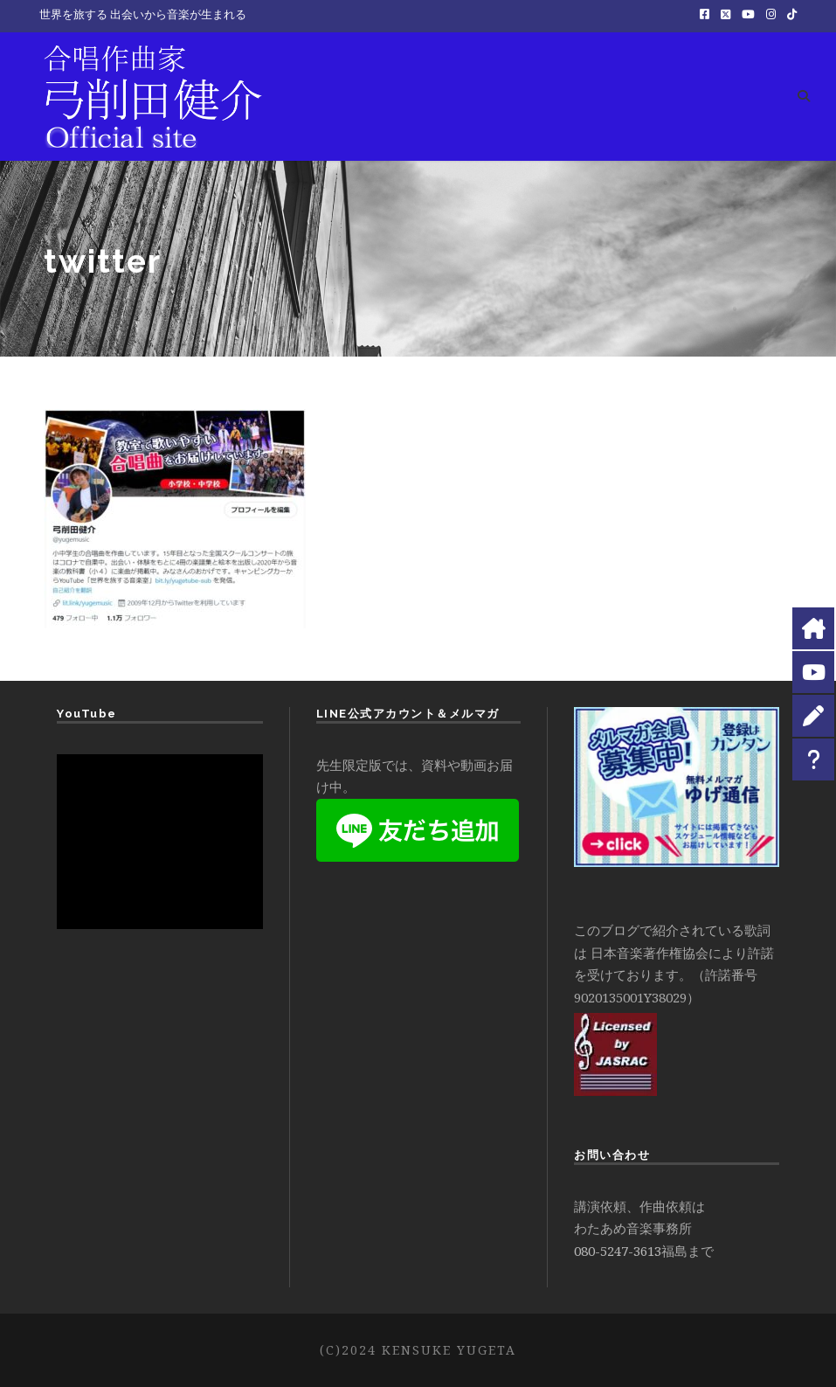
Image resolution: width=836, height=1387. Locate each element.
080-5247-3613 (617, 1250)
